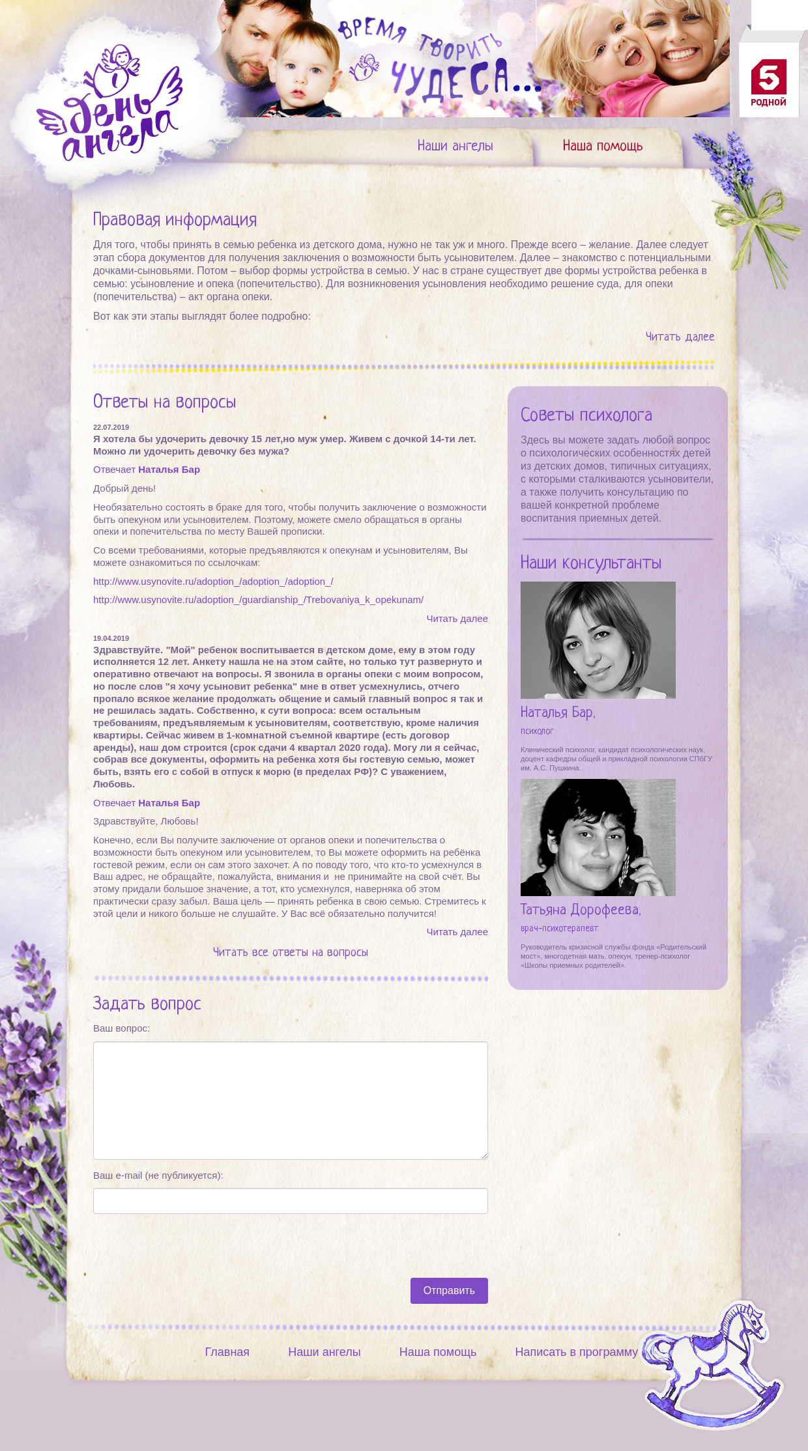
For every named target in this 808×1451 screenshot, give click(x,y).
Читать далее (680, 338)
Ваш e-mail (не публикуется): (158, 1175)
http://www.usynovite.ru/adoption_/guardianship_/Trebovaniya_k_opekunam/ (258, 599)
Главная (227, 1352)
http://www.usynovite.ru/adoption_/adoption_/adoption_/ (213, 581)
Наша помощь (603, 147)
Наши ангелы (455, 147)
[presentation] (192, 1245)
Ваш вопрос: (121, 1028)
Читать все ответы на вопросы (290, 953)
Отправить (449, 1290)
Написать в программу (576, 1352)
